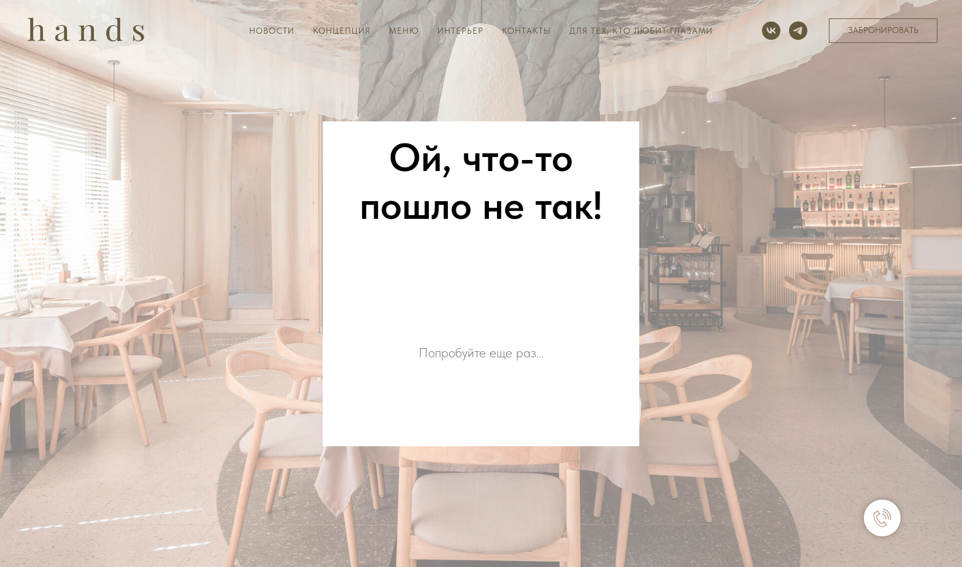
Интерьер (460, 31)
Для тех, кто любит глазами (641, 31)
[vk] (771, 30)
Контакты (526, 31)
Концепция (342, 31)
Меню (404, 31)
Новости (271, 31)
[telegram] (798, 30)
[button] (883, 30)
